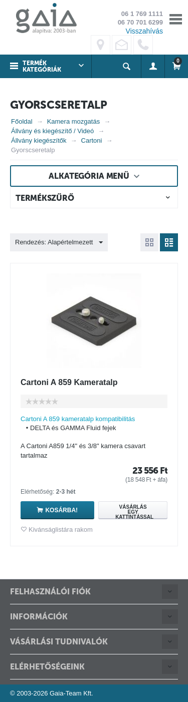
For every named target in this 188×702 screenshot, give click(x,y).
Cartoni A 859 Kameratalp (69, 382)
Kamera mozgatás (73, 121)
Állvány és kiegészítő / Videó (52, 131)
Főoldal (22, 121)
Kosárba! (61, 510)
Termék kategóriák (42, 66)
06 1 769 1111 (142, 14)
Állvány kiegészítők (39, 140)
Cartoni (91, 140)
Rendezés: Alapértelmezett (59, 243)
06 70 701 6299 (140, 22)
